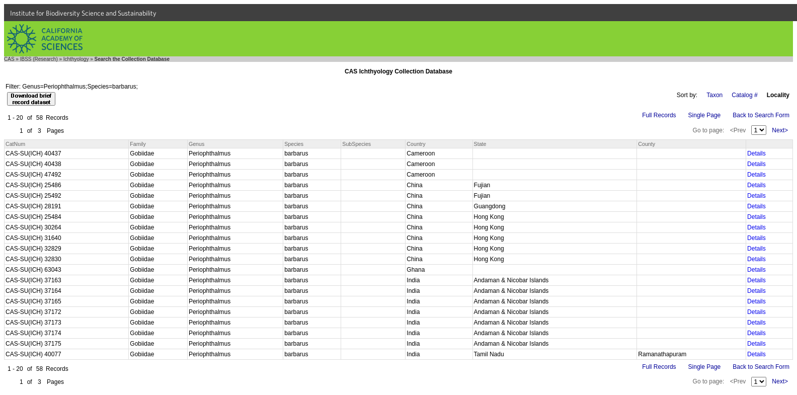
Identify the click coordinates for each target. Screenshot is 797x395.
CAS (9, 59)
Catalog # (744, 95)
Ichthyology (76, 59)
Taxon (714, 95)
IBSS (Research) (39, 59)
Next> (780, 130)
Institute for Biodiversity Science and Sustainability (83, 13)
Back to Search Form (761, 115)
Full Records (659, 115)
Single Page (704, 115)
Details (756, 153)
